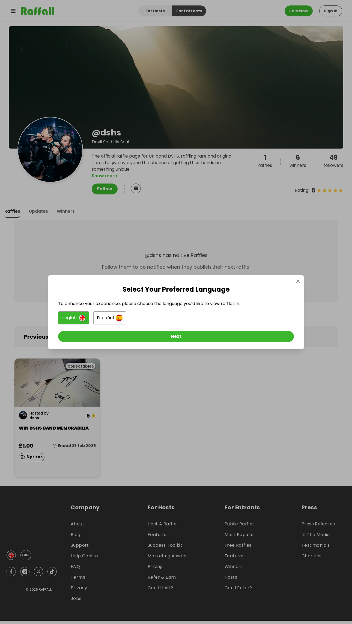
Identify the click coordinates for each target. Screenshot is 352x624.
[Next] (176, 338)
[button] (115, 320)
